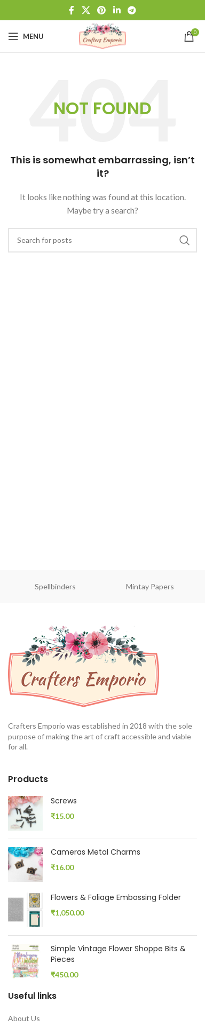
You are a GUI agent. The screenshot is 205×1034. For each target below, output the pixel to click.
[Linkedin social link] (116, 10)
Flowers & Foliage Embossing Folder (116, 898)
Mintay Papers (150, 586)
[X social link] (85, 10)
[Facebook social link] (71, 10)
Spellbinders (55, 586)
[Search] (102, 240)
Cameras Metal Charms (95, 852)
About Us (24, 1018)
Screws (64, 801)
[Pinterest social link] (101, 10)
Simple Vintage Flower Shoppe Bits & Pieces (118, 954)
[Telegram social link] (131, 10)
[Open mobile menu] (26, 36)
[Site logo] (102, 35)
